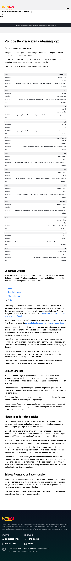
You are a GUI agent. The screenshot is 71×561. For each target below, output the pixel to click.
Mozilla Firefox (14, 296)
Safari (10, 300)
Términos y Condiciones (29, 548)
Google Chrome (14, 292)
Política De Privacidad (15, 548)
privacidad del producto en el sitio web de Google (45, 323)
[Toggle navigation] (68, 8)
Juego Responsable (43, 548)
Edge (10, 288)
